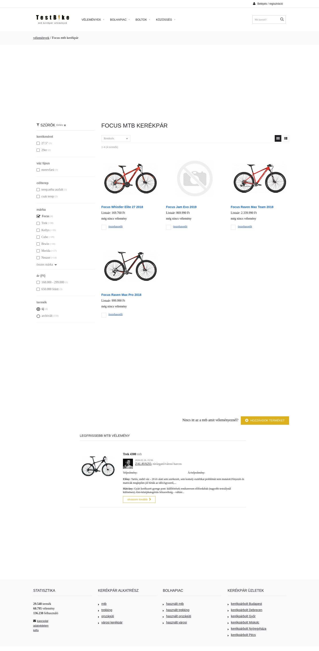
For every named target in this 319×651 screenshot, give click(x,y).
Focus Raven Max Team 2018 (252, 207)
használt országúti (177, 615)
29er (42, 150)
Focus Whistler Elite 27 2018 (122, 207)
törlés (61, 125)
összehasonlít (116, 226)
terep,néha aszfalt (50, 189)
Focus (43, 216)
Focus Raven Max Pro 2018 (121, 295)
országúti (106, 615)
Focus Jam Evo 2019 (181, 207)
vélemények (41, 37)
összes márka (47, 264)
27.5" (42, 143)
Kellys (43, 230)
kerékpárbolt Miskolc (243, 621)
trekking (105, 609)
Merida (43, 250)
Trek (42, 223)
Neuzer (43, 257)
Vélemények (93, 19)
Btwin (43, 244)
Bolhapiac (120, 19)
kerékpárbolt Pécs (242, 634)
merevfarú (45, 169)
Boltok (143, 19)
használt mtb (173, 603)
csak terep (45, 196)
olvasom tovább (139, 499)
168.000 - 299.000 (50, 282)
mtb (102, 603)
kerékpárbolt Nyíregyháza (247, 628)
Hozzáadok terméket (265, 420)
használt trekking (176, 609)
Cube (42, 237)
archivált (45, 315)
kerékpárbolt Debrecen (245, 609)
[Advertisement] (159, 81)
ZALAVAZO (143, 464)
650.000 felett (48, 289)
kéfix (36, 629)
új (40, 309)
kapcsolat (40, 620)
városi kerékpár (110, 621)
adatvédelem (41, 625)
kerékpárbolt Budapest (245, 603)
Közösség (165, 19)
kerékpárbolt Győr (242, 615)
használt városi (175, 621)
